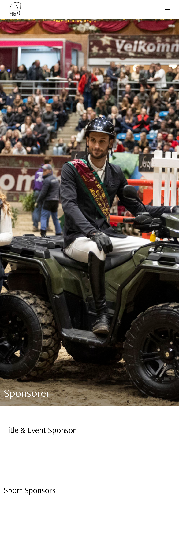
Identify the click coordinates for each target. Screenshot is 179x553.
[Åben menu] (167, 9)
